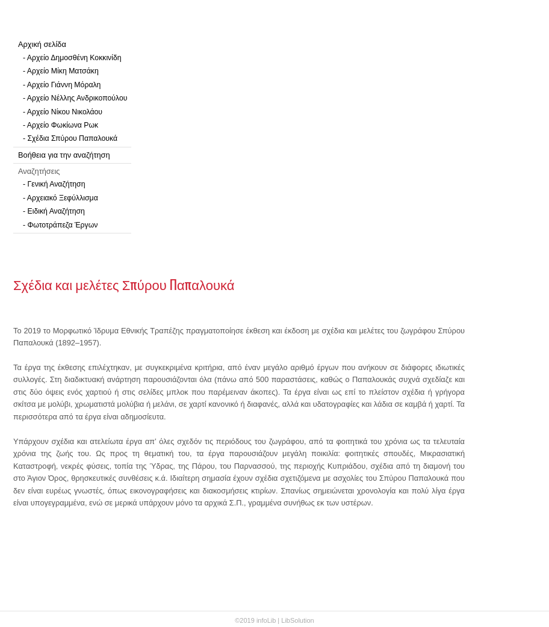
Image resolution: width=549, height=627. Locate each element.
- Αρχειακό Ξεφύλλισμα (60, 198)
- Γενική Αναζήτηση (54, 184)
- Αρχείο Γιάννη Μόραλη (62, 85)
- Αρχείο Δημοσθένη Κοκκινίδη (72, 58)
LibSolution (297, 620)
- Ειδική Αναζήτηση (54, 211)
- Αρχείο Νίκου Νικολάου (62, 112)
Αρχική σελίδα (42, 44)
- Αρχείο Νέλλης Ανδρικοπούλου (75, 98)
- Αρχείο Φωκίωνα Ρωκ (60, 125)
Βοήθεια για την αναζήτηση (64, 154)
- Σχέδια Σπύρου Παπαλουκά (70, 138)
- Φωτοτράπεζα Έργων (60, 225)
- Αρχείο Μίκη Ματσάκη (61, 71)
